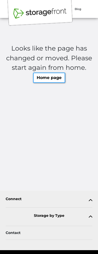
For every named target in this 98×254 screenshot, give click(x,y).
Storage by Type (49, 215)
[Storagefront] (40, 16)
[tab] (49, 200)
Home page (49, 77)
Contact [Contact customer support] (13, 232)
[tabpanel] (49, 200)
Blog (78, 9)
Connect (14, 199)
